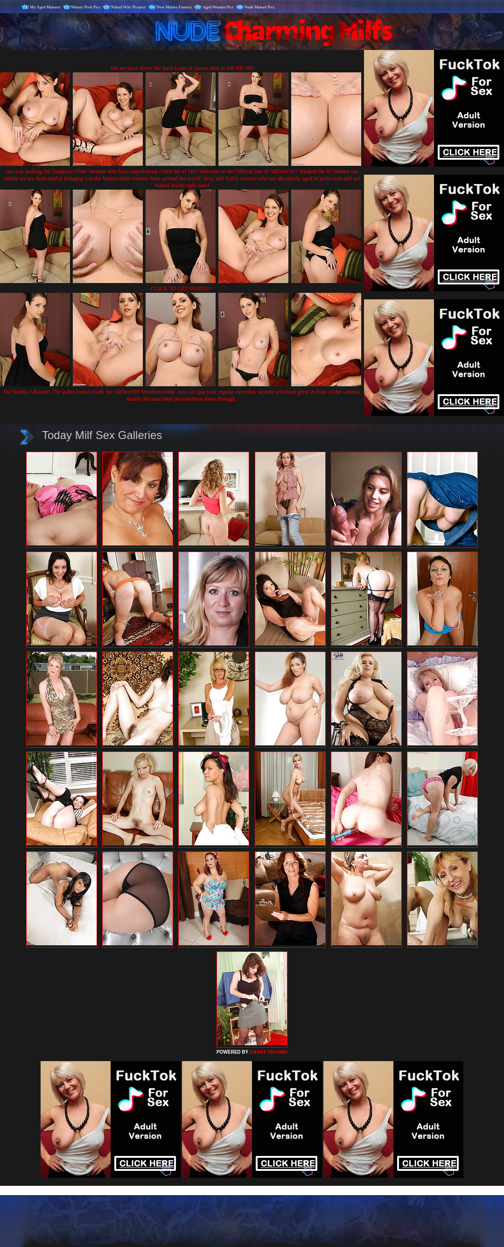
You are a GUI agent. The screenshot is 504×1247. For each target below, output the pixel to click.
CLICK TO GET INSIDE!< (182, 288)
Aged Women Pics (218, 7)
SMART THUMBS (268, 1052)
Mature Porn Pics (86, 7)
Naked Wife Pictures (128, 7)
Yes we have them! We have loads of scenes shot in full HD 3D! (182, 68)
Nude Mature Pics (260, 7)
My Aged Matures (45, 7)
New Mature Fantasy (174, 7)
